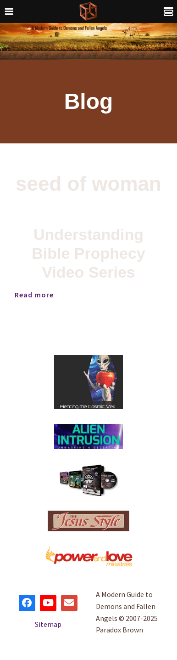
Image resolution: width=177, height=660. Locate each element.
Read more (34, 294)
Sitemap (48, 624)
